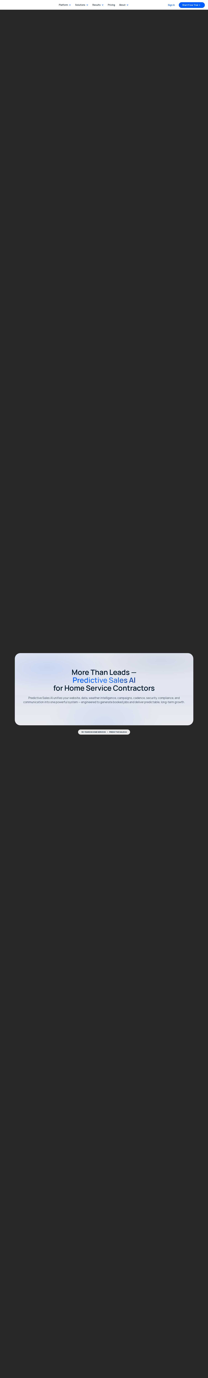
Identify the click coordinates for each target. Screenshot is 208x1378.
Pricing (111, 4)
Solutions (80, 4)
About (122, 4)
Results (96, 4)
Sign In (171, 5)
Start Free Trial (190, 5)
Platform (63, 4)
